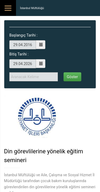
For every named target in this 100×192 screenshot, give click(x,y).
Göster (72, 77)
